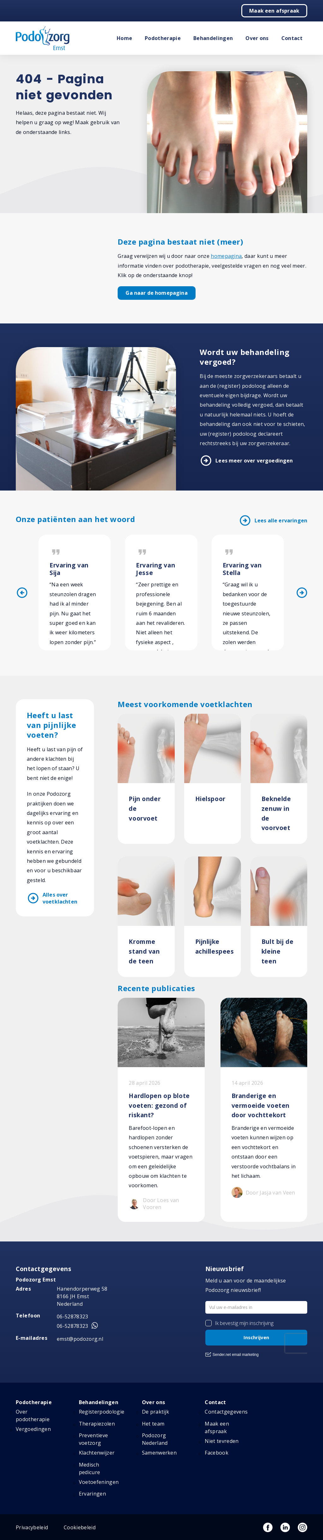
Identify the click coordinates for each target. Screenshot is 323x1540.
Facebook (216, 1452)
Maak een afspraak (274, 10)
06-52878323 (72, 1316)
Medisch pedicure (89, 1468)
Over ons (257, 38)
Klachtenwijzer (97, 1452)
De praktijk (155, 1411)
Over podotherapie (33, 1415)
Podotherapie (163, 38)
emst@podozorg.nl (80, 1338)
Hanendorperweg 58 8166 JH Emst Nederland (82, 1296)
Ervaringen (92, 1493)
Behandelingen (213, 38)
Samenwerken (159, 1452)
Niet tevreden (221, 1441)
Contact (291, 38)
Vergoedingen (33, 1429)
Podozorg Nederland (155, 1439)
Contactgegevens (226, 1411)
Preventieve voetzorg (93, 1439)
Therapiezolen (97, 1423)
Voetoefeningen (99, 1482)
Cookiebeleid (80, 1527)
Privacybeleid (32, 1527)
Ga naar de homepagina (156, 292)
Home (124, 38)
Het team (153, 1423)
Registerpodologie (101, 1411)
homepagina (226, 256)
